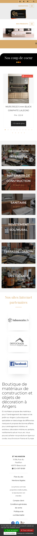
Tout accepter (11, 530)
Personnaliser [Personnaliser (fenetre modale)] (10, 533)
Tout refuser (27, 530)
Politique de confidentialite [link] (25, 533)
